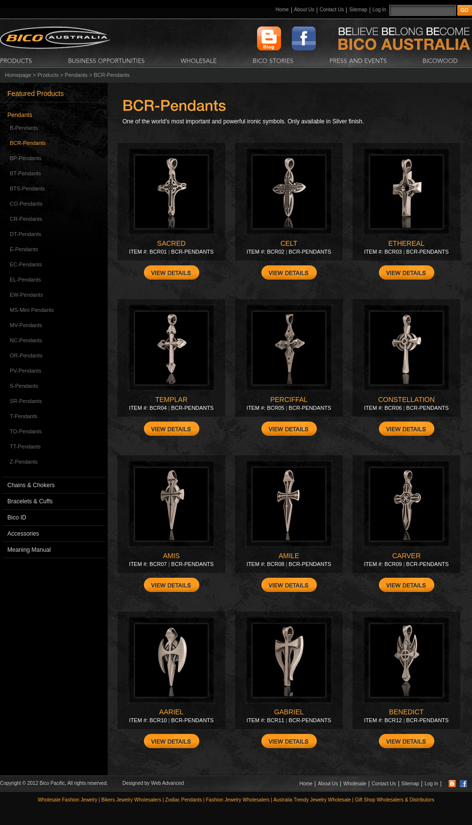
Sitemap (358, 9)
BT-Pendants (25, 173)
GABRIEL (289, 712)
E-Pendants (24, 249)
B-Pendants (24, 128)
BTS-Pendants (27, 188)
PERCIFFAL (288, 399)
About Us (304, 9)
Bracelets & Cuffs (29, 501)
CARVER (406, 556)
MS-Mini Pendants (32, 310)
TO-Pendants (26, 431)
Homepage (18, 75)
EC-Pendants (26, 264)
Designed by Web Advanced (153, 783)
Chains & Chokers (31, 485)
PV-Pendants (25, 371)
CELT (289, 243)
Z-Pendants (24, 462)
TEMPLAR (171, 399)
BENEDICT (406, 712)
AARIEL (171, 712)
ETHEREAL (406, 243)
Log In (379, 9)
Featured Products (35, 93)
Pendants (76, 75)
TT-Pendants (25, 446)
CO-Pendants (26, 204)
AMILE (289, 556)
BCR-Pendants (28, 143)
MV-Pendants (26, 325)
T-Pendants (23, 416)
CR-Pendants (26, 219)
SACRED (171, 243)
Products (47, 75)
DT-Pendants (25, 234)
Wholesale (354, 783)
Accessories (23, 533)
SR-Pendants (26, 401)
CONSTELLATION (406, 399)
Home (282, 9)
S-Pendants (24, 386)
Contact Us (332, 9)
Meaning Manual (29, 549)
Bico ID (16, 517)
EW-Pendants (26, 295)
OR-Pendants (26, 355)
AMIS (171, 556)
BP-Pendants (26, 158)
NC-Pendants (26, 340)
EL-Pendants (25, 280)
